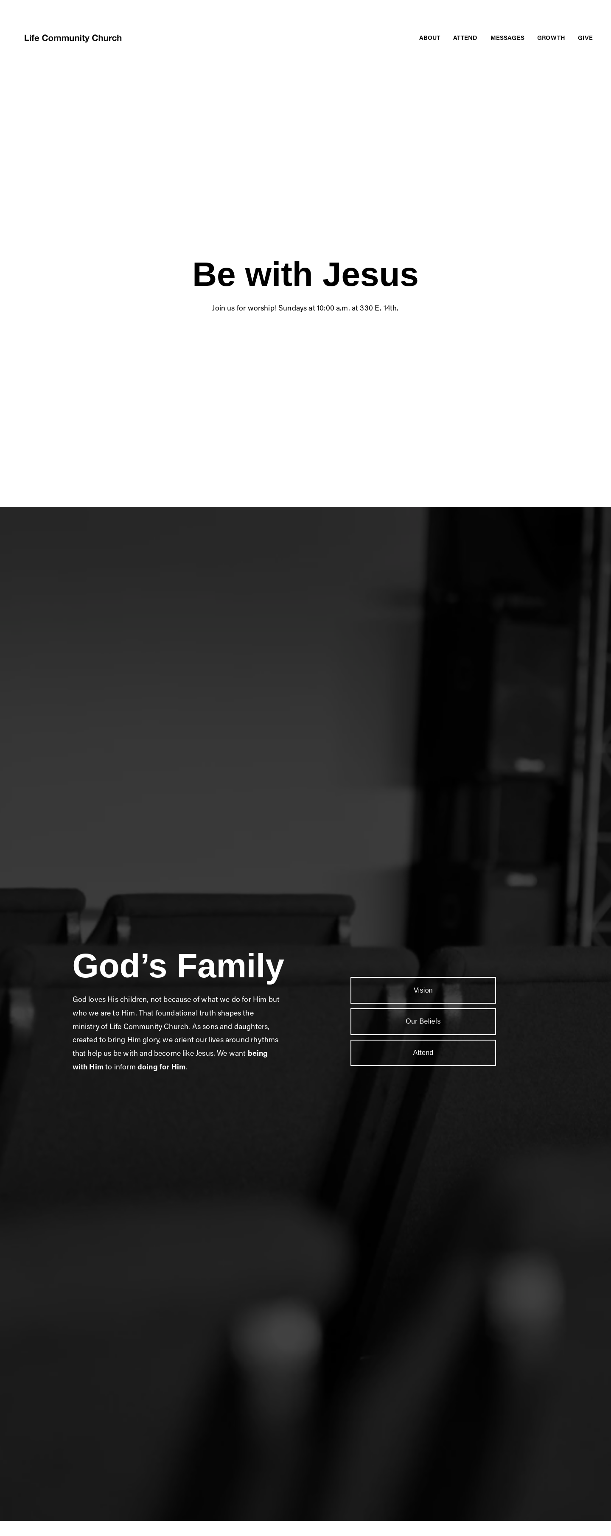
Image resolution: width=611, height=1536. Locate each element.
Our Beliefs (423, 1021)
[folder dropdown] (429, 38)
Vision (423, 990)
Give (585, 38)
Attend (423, 1052)
